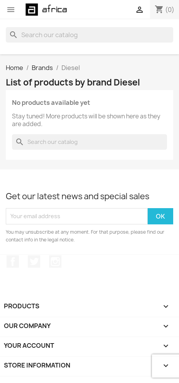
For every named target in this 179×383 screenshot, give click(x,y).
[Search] (89, 35)
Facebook (13, 261)
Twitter (34, 261)
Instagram (55, 261)
